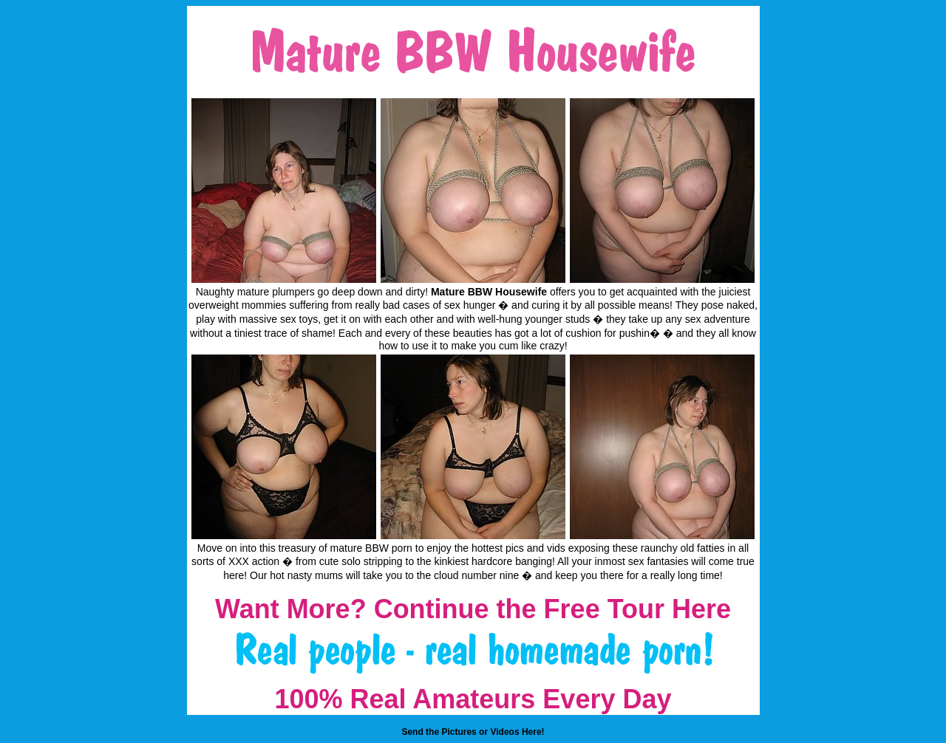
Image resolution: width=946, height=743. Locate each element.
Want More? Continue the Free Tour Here (473, 609)
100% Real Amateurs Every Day (473, 699)
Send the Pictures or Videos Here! (472, 732)
